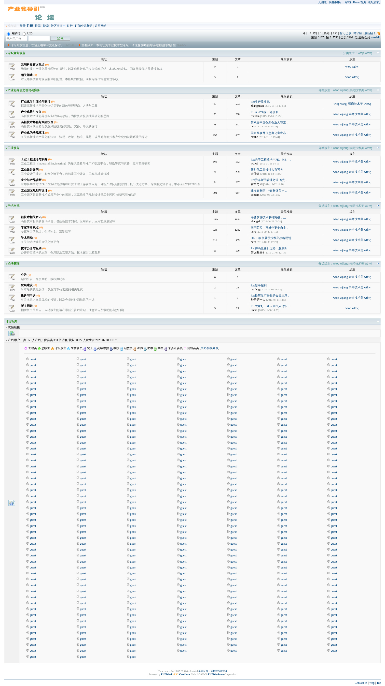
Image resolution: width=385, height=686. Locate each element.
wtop (361, 53)
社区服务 (58, 26)
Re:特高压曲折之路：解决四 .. (270, 248)
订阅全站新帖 (84, 26)
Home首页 (359, 2)
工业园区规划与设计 (34, 190)
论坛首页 (374, 2)
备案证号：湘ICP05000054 (212, 671)
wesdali (375, 37)
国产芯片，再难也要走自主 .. (269, 227)
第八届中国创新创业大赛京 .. (269, 122)
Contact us (361, 683)
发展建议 (27, 285)
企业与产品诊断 (31, 180)
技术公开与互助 (31, 248)
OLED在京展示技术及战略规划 (271, 238)
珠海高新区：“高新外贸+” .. (269, 191)
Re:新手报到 (259, 285)
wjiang (344, 90)
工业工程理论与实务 (34, 159)
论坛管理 (13, 263)
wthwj (368, 53)
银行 (70, 26)
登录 (23, 26)
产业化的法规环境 (32, 132)
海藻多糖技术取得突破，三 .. (269, 217)
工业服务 (13, 148)
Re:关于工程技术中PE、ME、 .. (271, 159)
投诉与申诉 (28, 295)
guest (33, 359)
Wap (372, 683)
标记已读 (345, 33)
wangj (343, 103)
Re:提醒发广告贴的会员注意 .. (270, 295)
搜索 (46, 26)
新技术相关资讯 (31, 217)
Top (379, 683)
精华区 (357, 33)
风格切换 (336, 2)
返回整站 (100, 26)
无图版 (322, 2)
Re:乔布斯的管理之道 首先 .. (269, 180)
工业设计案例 (30, 169)
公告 (24, 275)
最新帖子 (370, 33)
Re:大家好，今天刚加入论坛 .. (270, 306)
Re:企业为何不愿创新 (264, 112)
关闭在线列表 (209, 348)
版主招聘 (27, 306)
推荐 (38, 26)
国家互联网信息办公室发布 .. (269, 133)
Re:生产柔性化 (260, 102)
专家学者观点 (30, 227)
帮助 (348, 2)
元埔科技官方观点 (32, 64)
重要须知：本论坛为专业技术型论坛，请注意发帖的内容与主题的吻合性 (129, 45)
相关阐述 (27, 75)
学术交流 (13, 206)
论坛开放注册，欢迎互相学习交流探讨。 (37, 45)
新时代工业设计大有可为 (267, 169)
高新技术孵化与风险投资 (37, 122)
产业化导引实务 (31, 112)
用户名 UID (19, 34)
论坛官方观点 (16, 53)
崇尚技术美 (356, 90)
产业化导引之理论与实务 (24, 90)
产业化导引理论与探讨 (35, 101)
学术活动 (27, 237)
